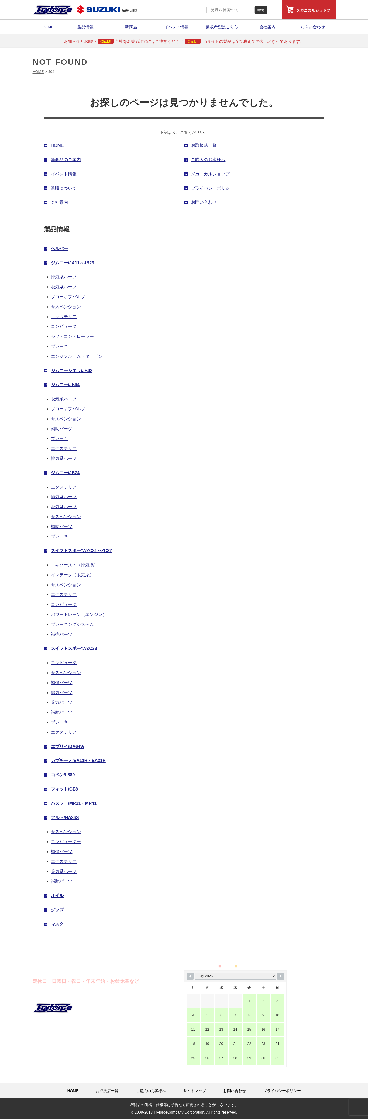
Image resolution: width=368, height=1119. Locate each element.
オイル (57, 895)
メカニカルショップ (210, 174)
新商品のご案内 (66, 159)
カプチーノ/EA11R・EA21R (78, 760)
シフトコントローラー (72, 336)
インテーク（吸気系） (72, 575)
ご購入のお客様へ (208, 159)
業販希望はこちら (222, 27)
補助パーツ (62, 429)
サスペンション (66, 306)
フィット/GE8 (64, 789)
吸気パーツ (62, 702)
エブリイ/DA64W (67, 746)
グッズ (57, 909)
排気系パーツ (64, 277)
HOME (48, 27)
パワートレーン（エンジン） (79, 614)
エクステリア (64, 316)
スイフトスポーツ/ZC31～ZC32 (81, 550)
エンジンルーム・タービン (77, 356)
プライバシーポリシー (212, 188)
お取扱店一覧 (204, 145)
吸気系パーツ (64, 287)
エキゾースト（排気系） (74, 565)
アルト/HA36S (65, 817)
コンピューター (66, 841)
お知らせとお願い (89, 41)
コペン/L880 (63, 774)
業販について (64, 188)
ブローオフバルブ (68, 297)
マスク (57, 924)
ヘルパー (59, 248)
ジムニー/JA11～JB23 (72, 263)
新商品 (131, 27)
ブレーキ (59, 346)
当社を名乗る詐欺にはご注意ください (158, 41)
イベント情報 (176, 27)
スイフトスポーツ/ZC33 (74, 648)
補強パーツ (62, 634)
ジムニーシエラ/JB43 (72, 370)
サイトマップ (194, 1091)
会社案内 (267, 27)
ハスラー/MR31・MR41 (74, 803)
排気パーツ (62, 692)
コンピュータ (64, 326)
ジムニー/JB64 (65, 384)
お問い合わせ (313, 27)
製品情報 (85, 27)
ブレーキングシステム (72, 624)
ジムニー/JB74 (65, 472)
